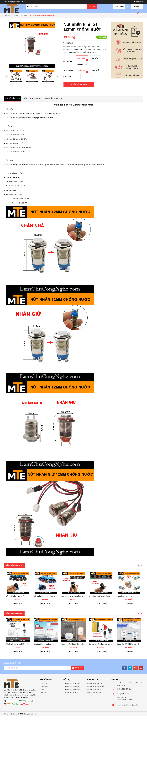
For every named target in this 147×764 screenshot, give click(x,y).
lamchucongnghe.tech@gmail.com (128, 705)
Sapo (35, 714)
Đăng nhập (119, 6)
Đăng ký (137, 6)
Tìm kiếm (92, 7)
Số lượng (67, 76)
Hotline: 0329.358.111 (124, 689)
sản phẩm (138, 15)
